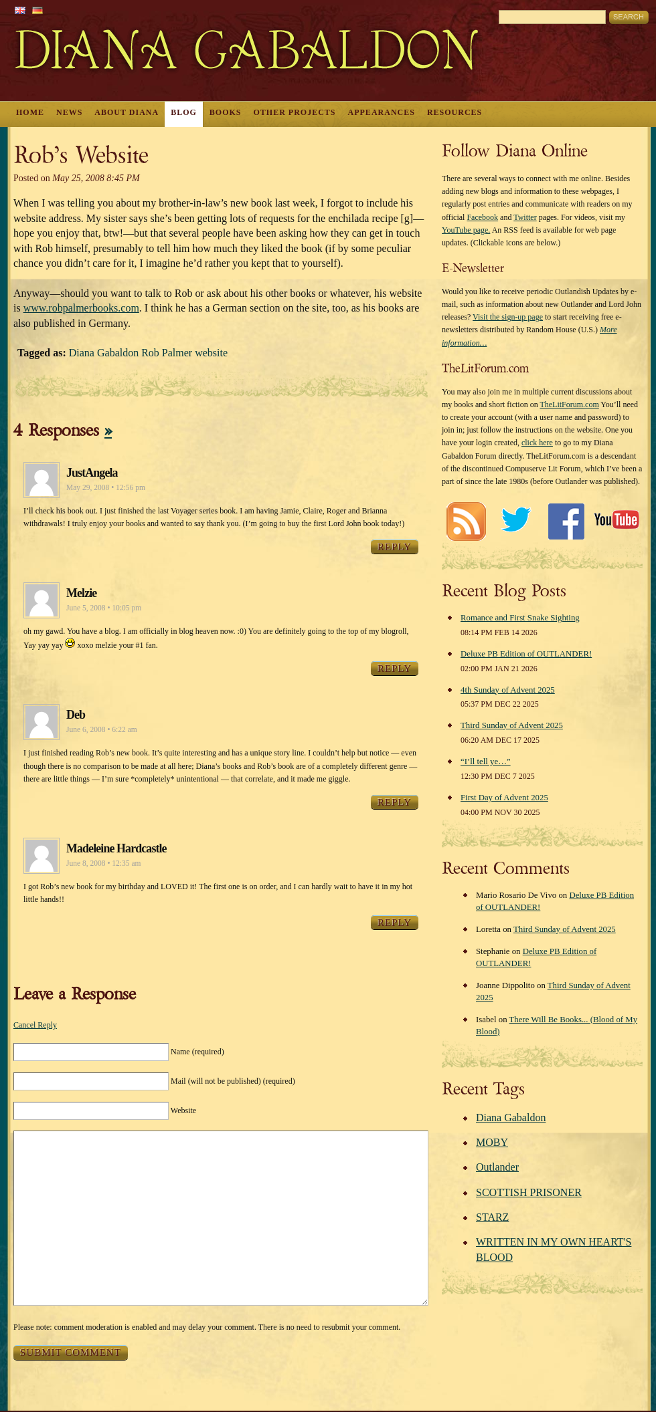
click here (537, 442)
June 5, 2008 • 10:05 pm (103, 608)
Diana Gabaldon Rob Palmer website (148, 352)
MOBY (492, 1142)
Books (226, 112)
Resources (454, 112)
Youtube (616, 521)
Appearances (381, 112)
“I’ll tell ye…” (486, 761)
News (69, 112)
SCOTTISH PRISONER (529, 1192)
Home (30, 112)
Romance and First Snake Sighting (520, 617)
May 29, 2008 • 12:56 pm (105, 487)
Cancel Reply (35, 1025)
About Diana (126, 112)
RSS (465, 521)
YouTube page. (466, 230)
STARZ (492, 1217)
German (37, 10)
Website (183, 1110)
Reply (395, 547)
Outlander (497, 1167)
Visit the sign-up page (508, 317)
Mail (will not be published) (233, 1081)
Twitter (524, 217)
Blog (184, 112)
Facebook (482, 217)
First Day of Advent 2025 (504, 797)
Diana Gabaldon (511, 1117)
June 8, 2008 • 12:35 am (103, 863)
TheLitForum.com (569, 404)
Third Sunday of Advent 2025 (512, 725)
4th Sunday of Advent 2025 (508, 690)
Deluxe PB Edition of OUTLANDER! (526, 654)
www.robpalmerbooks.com (81, 308)
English (20, 10)
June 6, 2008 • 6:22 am (101, 729)
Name (197, 1051)
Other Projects (295, 112)
